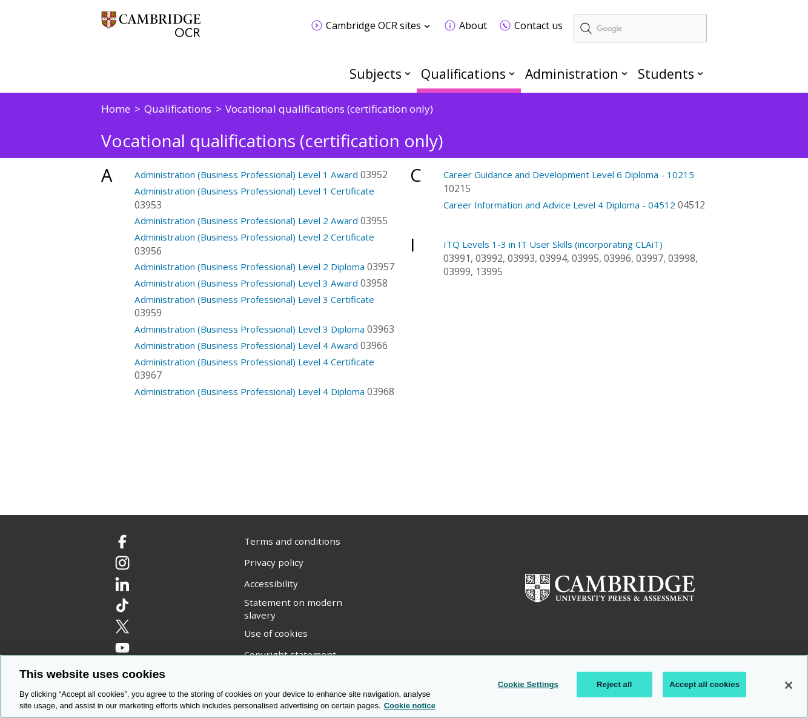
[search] (640, 28)
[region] (404, 686)
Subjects (375, 73)
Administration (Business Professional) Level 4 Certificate (254, 362)
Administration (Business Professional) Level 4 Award (246, 345)
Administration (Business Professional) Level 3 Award (246, 283)
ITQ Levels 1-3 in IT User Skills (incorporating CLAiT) (553, 244)
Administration (571, 73)
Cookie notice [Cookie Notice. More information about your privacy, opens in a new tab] (409, 705)
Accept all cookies (704, 684)
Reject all (614, 684)
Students (666, 73)
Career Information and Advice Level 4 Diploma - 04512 (559, 205)
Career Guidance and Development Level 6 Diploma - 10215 (568, 174)
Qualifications (463, 73)
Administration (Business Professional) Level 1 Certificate (254, 191)
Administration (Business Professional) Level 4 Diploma (249, 391)
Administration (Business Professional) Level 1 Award (246, 174)
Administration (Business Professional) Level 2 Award (246, 220)
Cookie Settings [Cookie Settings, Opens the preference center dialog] (528, 684)
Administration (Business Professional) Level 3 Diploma (249, 329)
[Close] (788, 685)
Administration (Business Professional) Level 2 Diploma (249, 267)
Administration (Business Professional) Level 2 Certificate (254, 237)
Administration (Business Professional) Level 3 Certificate (254, 299)
